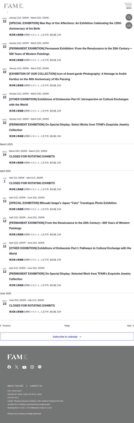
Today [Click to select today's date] (67, 326)
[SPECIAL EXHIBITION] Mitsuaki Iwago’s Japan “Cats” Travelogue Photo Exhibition (63, 203)
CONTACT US (36, 385)
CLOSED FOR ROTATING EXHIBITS (32, 156)
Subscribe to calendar (65, 336)
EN (129, 25)
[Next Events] (130, 325)
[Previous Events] (5, 325)
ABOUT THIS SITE (15, 385)
